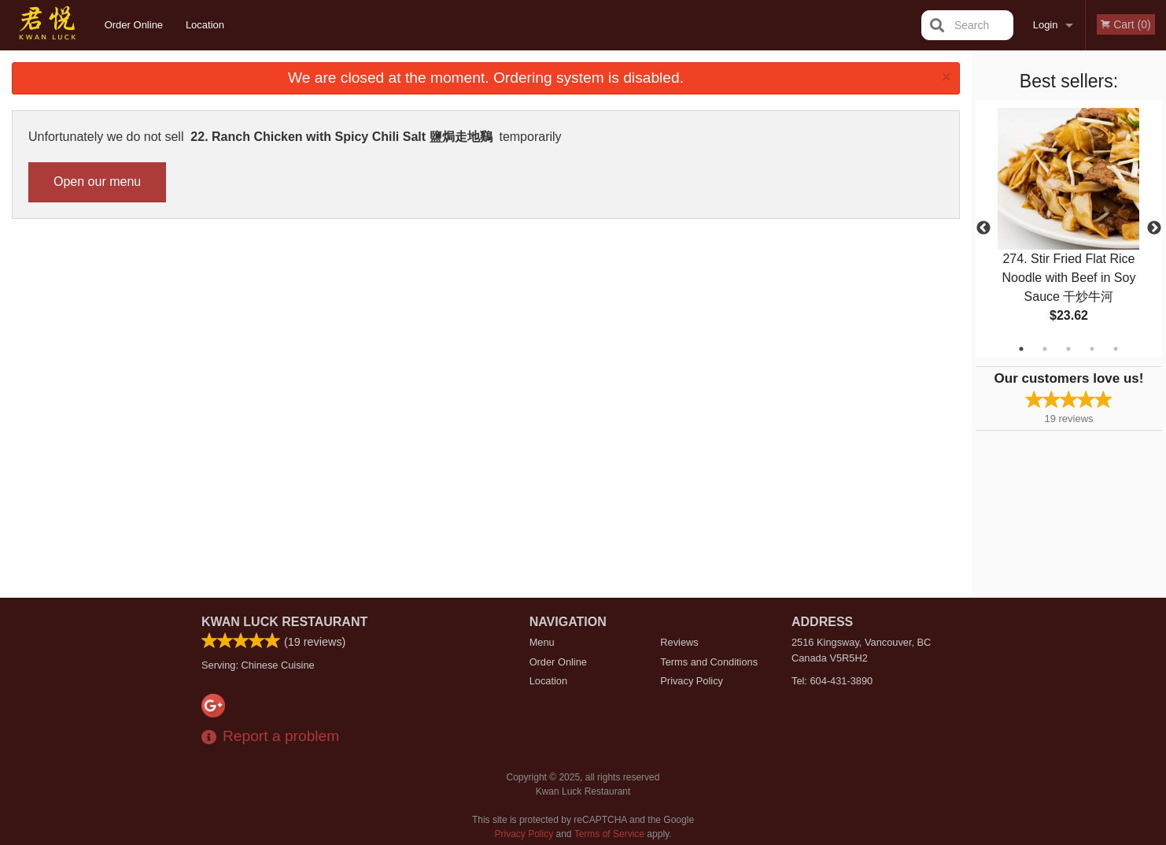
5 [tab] (1116, 349)
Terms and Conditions (709, 662)
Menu (542, 642)
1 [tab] (1021, 349)
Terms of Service (609, 833)
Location (205, 25)
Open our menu (97, 181)
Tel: (832, 681)
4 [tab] (1092, 349)
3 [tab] (1068, 349)
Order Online (134, 25)
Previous (983, 228)
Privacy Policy (691, 681)
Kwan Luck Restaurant (284, 621)
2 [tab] (1045, 349)
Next (1154, 228)
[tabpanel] (1069, 228)
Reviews (679, 642)
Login (1045, 25)
